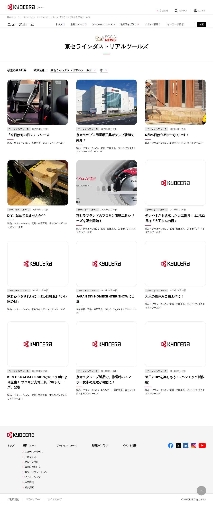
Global (199, 9)
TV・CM (98, 151)
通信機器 (118, 390)
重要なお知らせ (33, 467)
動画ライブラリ (128, 24)
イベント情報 (151, 24)
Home (10, 17)
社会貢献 (29, 487)
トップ (58, 24)
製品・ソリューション (18, 143)
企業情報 (80, 309)
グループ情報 (31, 461)
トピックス (30, 456)
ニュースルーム (24, 17)
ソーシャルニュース (45, 17)
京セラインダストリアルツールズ (48, 143)
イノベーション (33, 477)
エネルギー (106, 390)
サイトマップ (54, 499)
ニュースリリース (34, 451)
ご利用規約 (13, 499)
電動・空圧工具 (108, 148)
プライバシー (33, 499)
